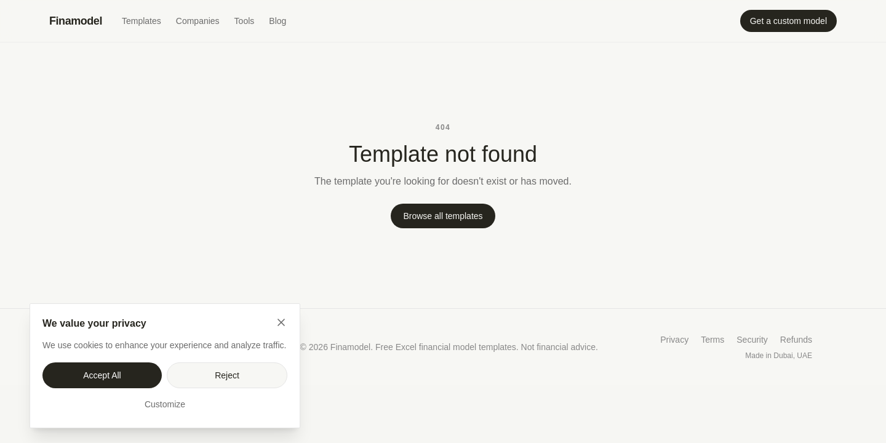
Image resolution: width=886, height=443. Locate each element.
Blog (277, 21)
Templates (141, 21)
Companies (198, 21)
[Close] (281, 322)
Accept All (102, 375)
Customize (165, 404)
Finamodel (75, 21)
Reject (227, 375)
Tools (244, 21)
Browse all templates (442, 216)
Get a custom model (788, 21)
